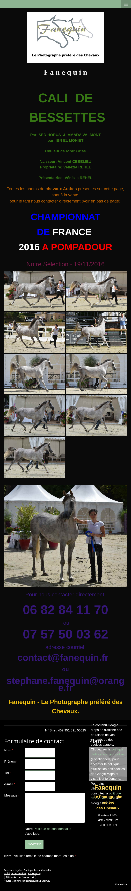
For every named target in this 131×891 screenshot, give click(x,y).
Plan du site (34, 873)
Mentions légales (13, 870)
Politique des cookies (15, 873)
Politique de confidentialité (52, 829)
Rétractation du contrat (20, 877)
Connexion (121, 884)
